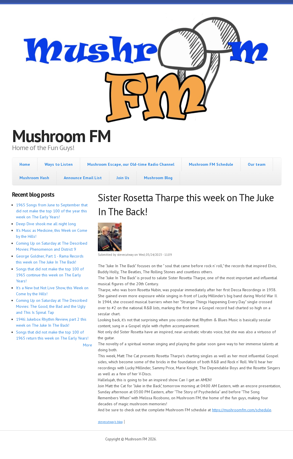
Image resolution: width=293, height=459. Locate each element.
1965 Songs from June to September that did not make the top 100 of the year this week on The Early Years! (52, 210)
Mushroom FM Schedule (211, 164)
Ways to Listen (59, 164)
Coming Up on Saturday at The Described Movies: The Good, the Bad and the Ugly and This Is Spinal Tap (51, 306)
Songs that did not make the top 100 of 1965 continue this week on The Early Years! (50, 275)
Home (24, 164)
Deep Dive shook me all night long (46, 223)
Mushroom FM (61, 136)
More (87, 345)
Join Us (122, 177)
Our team (257, 164)
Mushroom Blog (158, 177)
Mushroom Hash (34, 177)
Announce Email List (83, 177)
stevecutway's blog (110, 422)
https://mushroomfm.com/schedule (241, 409)
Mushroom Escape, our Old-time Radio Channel (130, 164)
